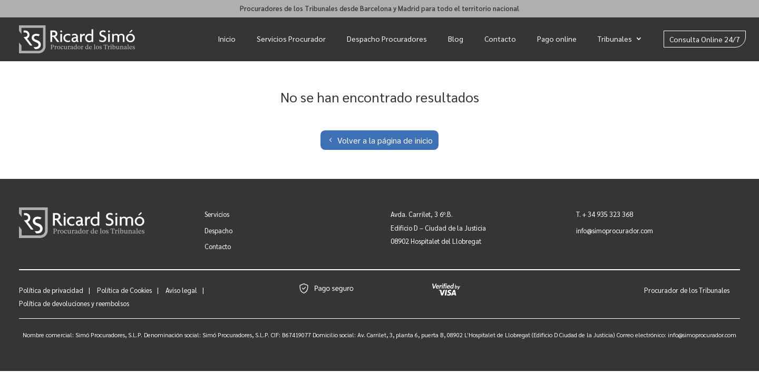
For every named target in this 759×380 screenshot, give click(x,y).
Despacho (218, 230)
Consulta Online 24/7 (704, 39)
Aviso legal (181, 290)
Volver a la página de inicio (385, 140)
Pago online (557, 38)
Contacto (500, 38)
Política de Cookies (124, 290)
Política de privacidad (51, 290)
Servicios (217, 214)
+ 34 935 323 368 (607, 214)
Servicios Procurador (291, 38)
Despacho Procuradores (387, 38)
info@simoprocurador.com (614, 230)
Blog (455, 38)
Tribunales (615, 38)
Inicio (227, 38)
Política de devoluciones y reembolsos (74, 303)
